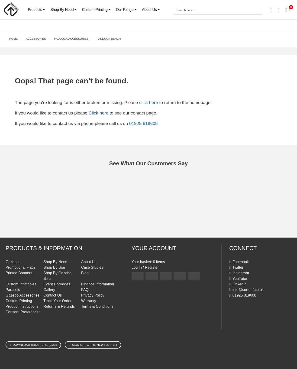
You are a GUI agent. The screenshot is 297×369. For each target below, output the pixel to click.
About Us (149, 10)
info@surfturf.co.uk (248, 290)
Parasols (13, 290)
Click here (98, 113)
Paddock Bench (109, 38)
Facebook (240, 262)
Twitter (237, 267)
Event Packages (56, 284)
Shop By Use (54, 267)
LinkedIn (239, 284)
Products (35, 10)
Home (13, 38)
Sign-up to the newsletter (94, 344)
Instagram (240, 273)
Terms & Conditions (97, 306)
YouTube (239, 279)
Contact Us (52, 295)
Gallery (49, 290)
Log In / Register (145, 267)
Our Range (125, 10)
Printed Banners (19, 273)
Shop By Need (62, 10)
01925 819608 (143, 123)
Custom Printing (94, 10)
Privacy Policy (92, 295)
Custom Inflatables (21, 284)
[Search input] (214, 9)
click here (148, 102)
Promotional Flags (21, 267)
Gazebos (13, 262)
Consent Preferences (23, 312)
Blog (85, 273)
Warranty (88, 301)
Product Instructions (22, 306)
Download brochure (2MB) (35, 344)
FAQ (85, 290)
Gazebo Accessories (22, 295)
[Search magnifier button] (257, 10)
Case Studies (92, 267)
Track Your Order (57, 301)
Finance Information (97, 284)
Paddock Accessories (71, 38)
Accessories (36, 38)
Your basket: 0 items (148, 262)
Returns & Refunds (59, 306)
